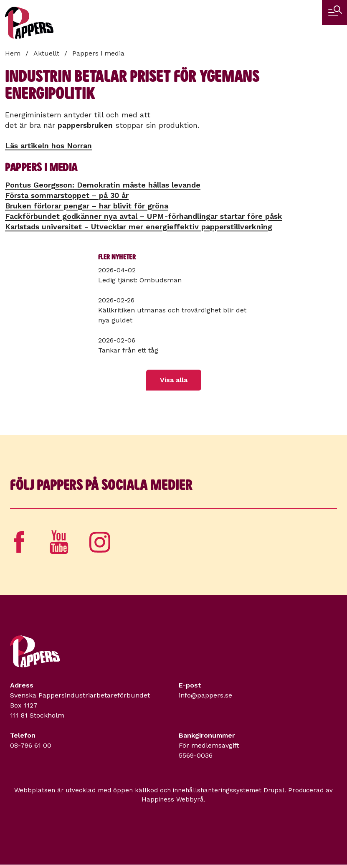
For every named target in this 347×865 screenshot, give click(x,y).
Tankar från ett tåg (128, 350)
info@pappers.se (205, 695)
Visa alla (173, 380)
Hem (12, 53)
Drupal (273, 790)
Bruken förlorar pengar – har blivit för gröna (86, 205)
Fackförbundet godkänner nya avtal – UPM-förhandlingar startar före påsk (143, 216)
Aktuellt (46, 53)
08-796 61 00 (30, 745)
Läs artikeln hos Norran (48, 145)
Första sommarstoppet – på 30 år (67, 195)
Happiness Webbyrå (173, 799)
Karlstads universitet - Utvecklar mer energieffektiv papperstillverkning (138, 226)
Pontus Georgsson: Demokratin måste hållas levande (102, 184)
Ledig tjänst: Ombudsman (140, 280)
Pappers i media (98, 53)
